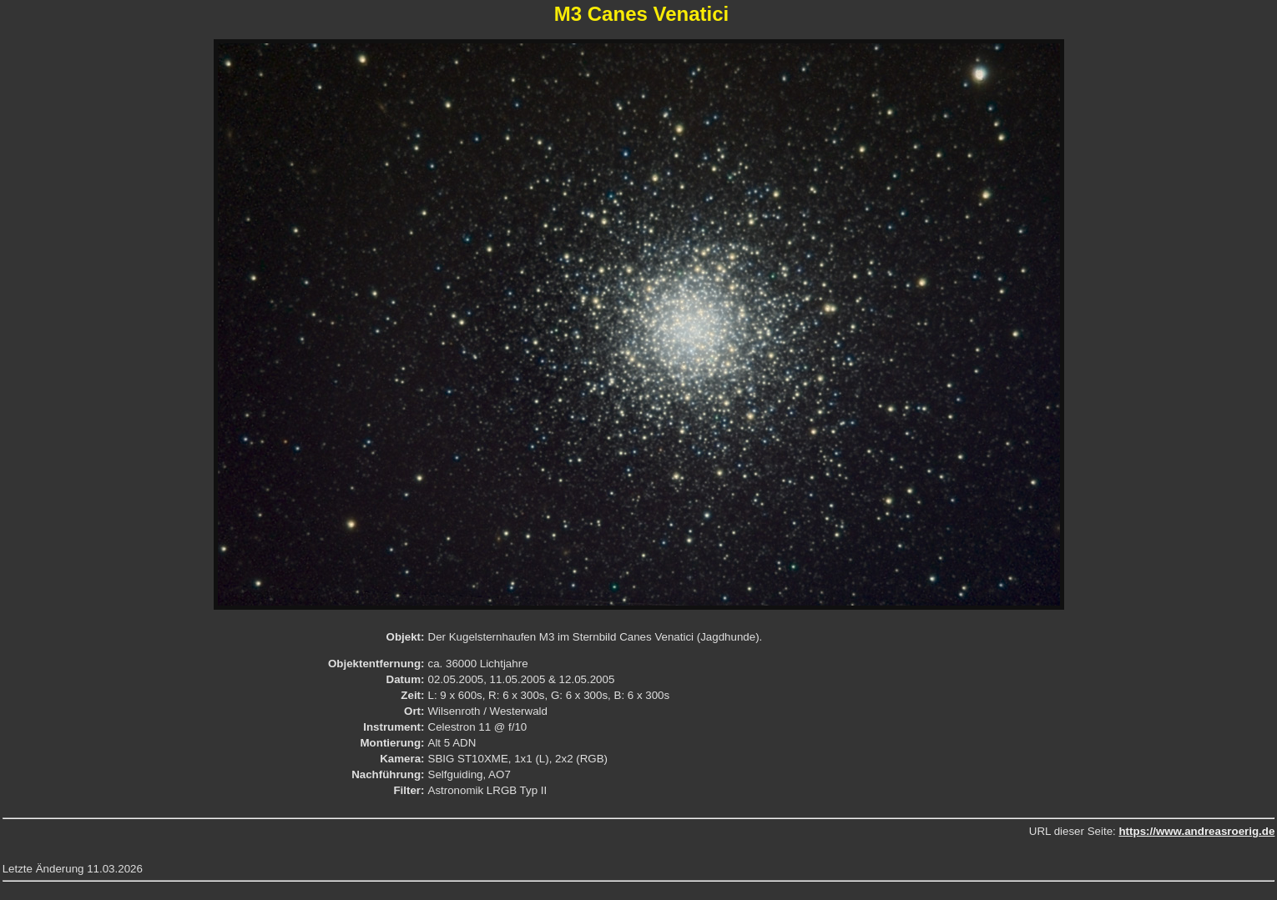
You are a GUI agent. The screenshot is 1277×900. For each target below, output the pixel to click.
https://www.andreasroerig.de (1196, 831)
